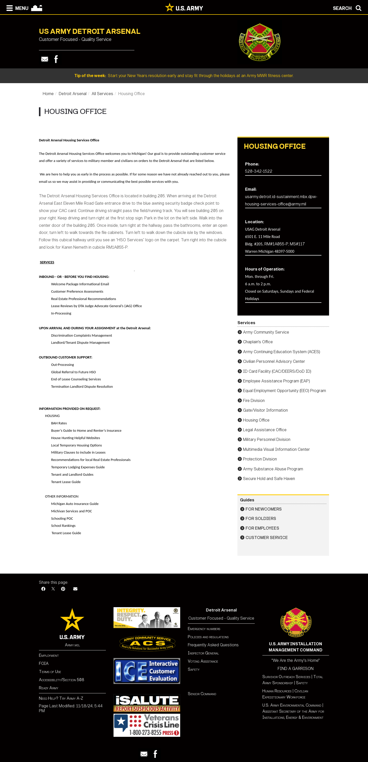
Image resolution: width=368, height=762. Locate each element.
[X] (53, 589)
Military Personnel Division (266, 439)
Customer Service (267, 537)
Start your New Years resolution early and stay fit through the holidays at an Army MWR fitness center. (184, 75)
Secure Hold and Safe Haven (269, 478)
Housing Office (256, 420)
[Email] (75, 589)
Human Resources (276, 691)
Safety (194, 669)
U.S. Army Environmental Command (291, 705)
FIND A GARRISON (296, 668)
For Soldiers (261, 518)
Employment (49, 655)
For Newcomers (264, 509)
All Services (102, 93)
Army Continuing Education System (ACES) (281, 351)
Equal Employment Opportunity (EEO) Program (284, 390)
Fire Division (254, 400)
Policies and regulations (208, 636)
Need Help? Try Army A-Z (61, 698)
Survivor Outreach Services (286, 676)
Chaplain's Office (258, 341)
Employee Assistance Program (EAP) (276, 381)
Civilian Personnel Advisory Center (274, 361)
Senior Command (202, 693)
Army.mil (72, 645)
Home (48, 93)
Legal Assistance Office (265, 429)
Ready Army (48, 687)
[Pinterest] (63, 589)
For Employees (262, 528)
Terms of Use (50, 671)
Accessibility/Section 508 (61, 679)
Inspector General (203, 653)
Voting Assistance (203, 661)
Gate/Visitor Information (265, 410)
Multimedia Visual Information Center (276, 449)
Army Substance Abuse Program (273, 469)
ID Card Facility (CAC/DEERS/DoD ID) (277, 371)
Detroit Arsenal (73, 93)
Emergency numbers (204, 628)
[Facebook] (43, 589)
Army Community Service (266, 332)
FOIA (44, 663)
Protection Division (260, 459)
